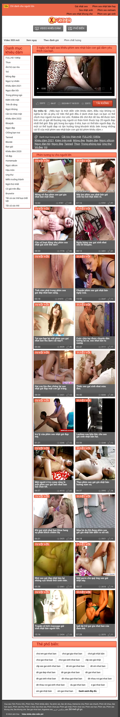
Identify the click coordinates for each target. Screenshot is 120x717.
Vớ (45, 147)
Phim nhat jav (53, 707)
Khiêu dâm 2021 (13, 86)
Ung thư (9, 175)
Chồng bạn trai (13, 132)
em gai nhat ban (65, 691)
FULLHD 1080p (13, 57)
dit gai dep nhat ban (45, 672)
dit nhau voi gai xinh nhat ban (50, 685)
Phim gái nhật (66, 707)
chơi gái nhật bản (96, 653)
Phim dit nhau (105, 704)
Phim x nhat (30, 707)
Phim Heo (30, 704)
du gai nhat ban (77, 685)
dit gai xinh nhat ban (46, 678)
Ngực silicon (12, 165)
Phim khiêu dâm (42, 704)
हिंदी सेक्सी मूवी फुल (75, 709)
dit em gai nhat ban (75, 666)
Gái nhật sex (81, 6)
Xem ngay (31, 40)
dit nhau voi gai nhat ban (100, 678)
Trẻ (7, 72)
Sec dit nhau (66, 704)
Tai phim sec (55, 704)
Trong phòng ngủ (14, 95)
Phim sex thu (18, 707)
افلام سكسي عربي (60, 709)
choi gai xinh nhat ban (69, 660)
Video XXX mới (12, 40)
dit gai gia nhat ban (70, 672)
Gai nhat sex (41, 707)
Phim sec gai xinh (106, 13)
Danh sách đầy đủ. (88, 691)
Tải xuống (102, 103)
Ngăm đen (92, 140)
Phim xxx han (91, 707)
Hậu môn (10, 170)
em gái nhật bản (44, 691)
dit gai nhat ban (92, 672)
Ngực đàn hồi (12, 90)
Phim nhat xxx (78, 707)
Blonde (9, 142)
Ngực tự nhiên (12, 81)
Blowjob (9, 123)
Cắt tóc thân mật (14, 114)
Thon (8, 62)
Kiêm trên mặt (12, 100)
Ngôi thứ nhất (12, 184)
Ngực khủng (12, 109)
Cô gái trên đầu (13, 189)
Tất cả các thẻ (12, 205)
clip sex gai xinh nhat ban (48, 666)
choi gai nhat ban (44, 660)
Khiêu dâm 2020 (13, 151)
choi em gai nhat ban (46, 653)
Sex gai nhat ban (34, 709)
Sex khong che (20, 709)
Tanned (9, 137)
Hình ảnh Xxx (13, 714)
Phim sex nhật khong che (80, 13)
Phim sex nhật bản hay (104, 6)
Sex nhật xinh (86, 10)
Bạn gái (9, 146)
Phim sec (102, 707)
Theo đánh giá (51, 40)
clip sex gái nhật (93, 660)
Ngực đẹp (10, 128)
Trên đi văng (11, 104)
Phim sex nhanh (91, 704)
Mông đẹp (10, 76)
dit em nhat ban (97, 666)
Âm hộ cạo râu (13, 67)
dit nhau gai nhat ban (72, 678)
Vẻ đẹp (9, 156)
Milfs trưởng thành (15, 179)
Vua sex (7, 704)
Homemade (11, 160)
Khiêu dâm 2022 (13, 118)
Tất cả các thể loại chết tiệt (17, 199)
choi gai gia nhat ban (72, 653)
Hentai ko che (78, 704)
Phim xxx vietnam (107, 10)
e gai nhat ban (98, 685)
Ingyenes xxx (47, 709)
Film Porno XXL (18, 704)
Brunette (10, 193)
